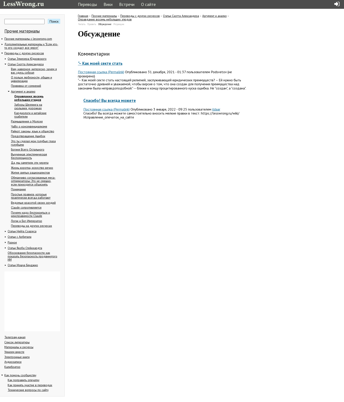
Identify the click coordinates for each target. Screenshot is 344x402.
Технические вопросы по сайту (29, 390)
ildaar (216, 109)
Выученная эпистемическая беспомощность (29, 156)
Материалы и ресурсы (18, 347)
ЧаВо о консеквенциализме (29, 126)
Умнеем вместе (15, 352)
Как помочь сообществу (20, 375)
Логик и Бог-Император (26, 221)
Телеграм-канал (16, 337)
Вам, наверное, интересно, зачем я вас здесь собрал (34, 71)
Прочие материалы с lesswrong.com (28, 39)
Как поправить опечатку (23, 380)
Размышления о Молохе (27, 121)
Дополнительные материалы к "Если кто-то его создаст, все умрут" (31, 46)
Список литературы (17, 342)
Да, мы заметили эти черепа (29, 163)
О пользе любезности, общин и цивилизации (31, 79)
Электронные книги (17, 357)
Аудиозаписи (13, 362)
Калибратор (12, 367)
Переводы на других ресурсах (31, 226)
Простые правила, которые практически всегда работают (30, 196)
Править (91, 24)
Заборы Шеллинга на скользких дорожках (28, 106)
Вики (108, 4)
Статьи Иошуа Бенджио (23, 265)
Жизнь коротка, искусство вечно (32, 168)
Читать (81, 24)
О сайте (148, 4)
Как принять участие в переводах (30, 385)
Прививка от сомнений (26, 86)
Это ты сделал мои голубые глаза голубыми (33, 143)
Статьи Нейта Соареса (22, 231)
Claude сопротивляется (26, 207)
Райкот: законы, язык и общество (32, 131)
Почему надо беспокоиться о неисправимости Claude (30, 214)
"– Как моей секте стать (100, 63)
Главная (83, 16)
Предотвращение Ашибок (28, 136)
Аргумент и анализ (23, 91)
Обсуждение (105, 24)
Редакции (118, 24)
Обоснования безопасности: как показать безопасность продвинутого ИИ (32, 256)
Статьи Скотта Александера (26, 64)
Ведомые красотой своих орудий (33, 203)
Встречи (126, 4)
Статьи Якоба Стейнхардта (25, 248)
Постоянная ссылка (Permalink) (101, 72)
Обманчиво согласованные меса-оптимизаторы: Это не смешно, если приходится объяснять (33, 181)
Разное (12, 242)
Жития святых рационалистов (30, 173)
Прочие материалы (22, 31)
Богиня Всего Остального (27, 149)
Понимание (18, 189)
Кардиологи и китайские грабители (30, 114)
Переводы (87, 4)
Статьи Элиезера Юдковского (27, 59)
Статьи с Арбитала (19, 237)
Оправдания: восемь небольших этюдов (28, 98)
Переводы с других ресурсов (24, 53)
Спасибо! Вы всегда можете (109, 100)
